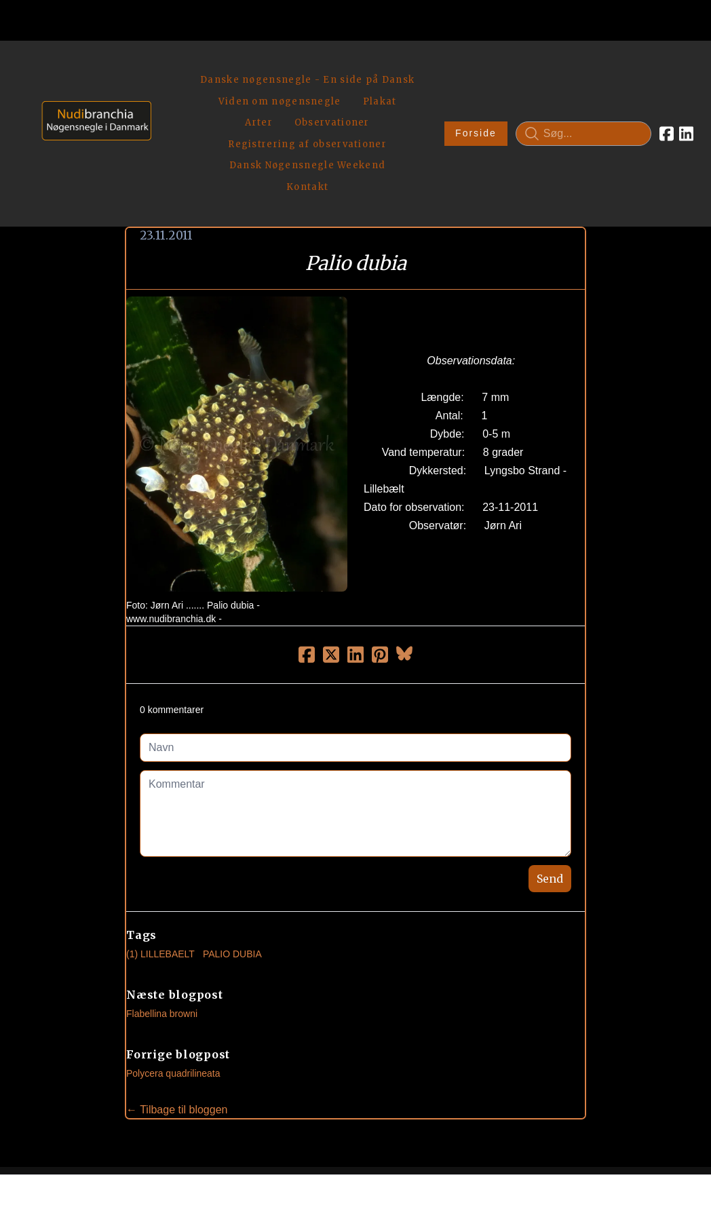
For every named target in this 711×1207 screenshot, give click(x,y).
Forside (439, 85)
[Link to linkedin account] (649, 85)
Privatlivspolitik (485, 1149)
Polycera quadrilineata (173, 977)
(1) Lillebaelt (160, 858)
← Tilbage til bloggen (176, 1014)
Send (550, 783)
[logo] (92, 85)
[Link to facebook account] (630, 85)
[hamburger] (167, 66)
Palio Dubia (232, 858)
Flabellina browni (161, 918)
